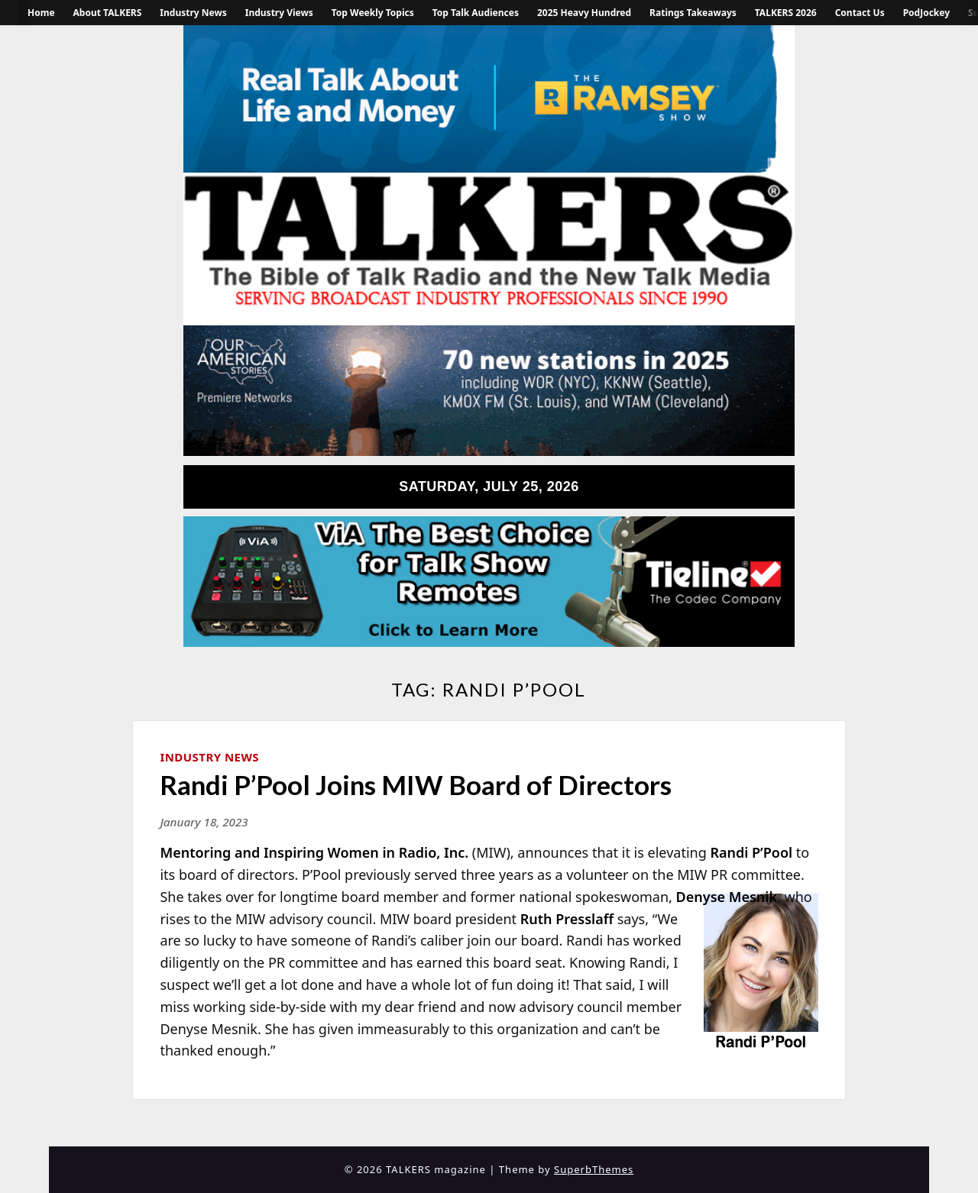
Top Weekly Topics (373, 12)
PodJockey (926, 12)
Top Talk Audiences (475, 12)
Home (41, 12)
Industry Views (279, 12)
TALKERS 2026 (786, 12)
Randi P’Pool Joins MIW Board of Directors (416, 784)
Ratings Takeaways (693, 12)
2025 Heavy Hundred (584, 12)
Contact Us (860, 12)
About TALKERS (107, 12)
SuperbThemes (593, 1169)
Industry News (193, 12)
